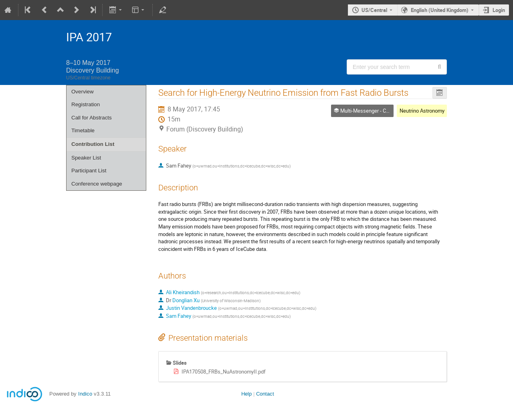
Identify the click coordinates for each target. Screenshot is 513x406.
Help (246, 393)
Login (499, 10)
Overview (82, 92)
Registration (85, 104)
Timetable (83, 130)
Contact (265, 393)
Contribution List (92, 144)
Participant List (88, 171)
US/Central (374, 10)
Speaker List (86, 158)
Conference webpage (96, 184)
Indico (85, 393)
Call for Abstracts (91, 118)
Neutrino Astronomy (422, 110)
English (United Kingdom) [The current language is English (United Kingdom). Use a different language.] (440, 10)
